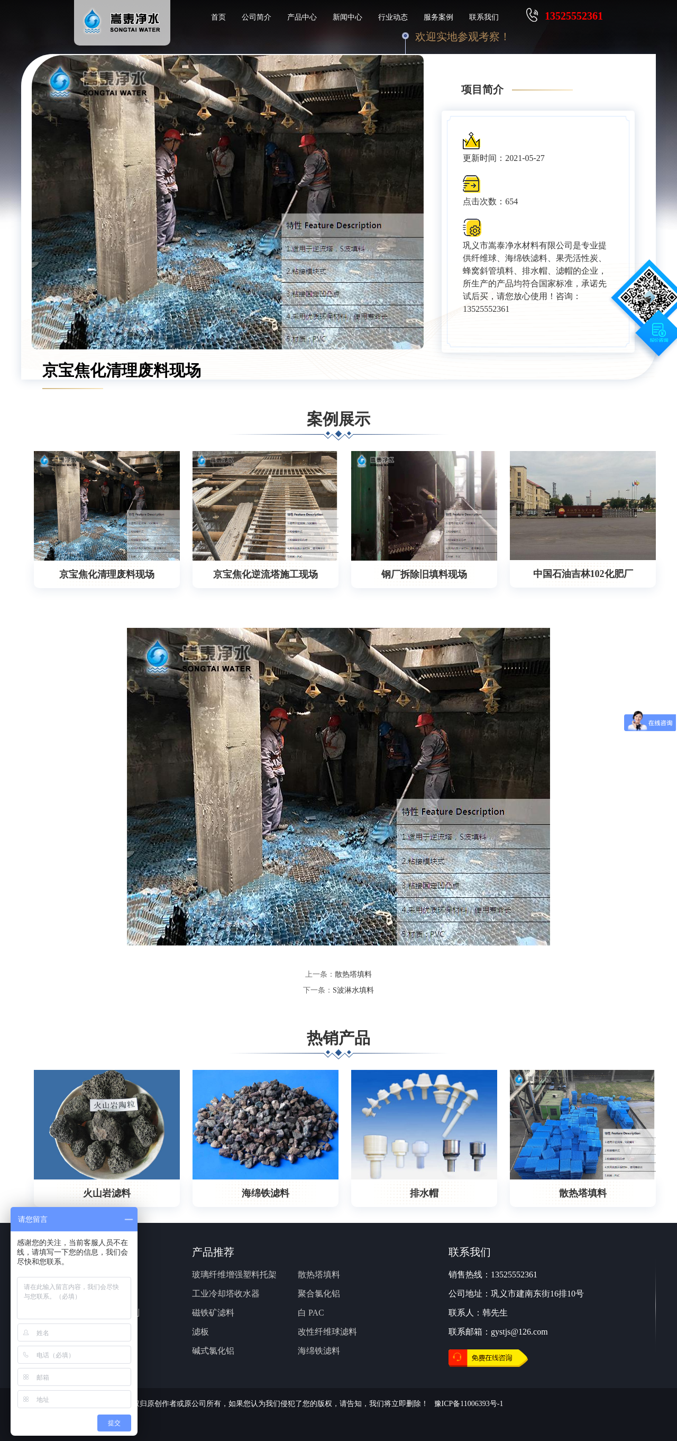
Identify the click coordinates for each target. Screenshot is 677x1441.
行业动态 (393, 17)
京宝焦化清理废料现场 (106, 574)
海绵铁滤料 (265, 1193)
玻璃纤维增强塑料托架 (234, 1274)
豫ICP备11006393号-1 (469, 1404)
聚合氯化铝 (319, 1293)
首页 (218, 17)
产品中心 (302, 17)
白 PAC (311, 1312)
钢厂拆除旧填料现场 (424, 574)
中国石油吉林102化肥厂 (583, 574)
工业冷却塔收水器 (226, 1293)
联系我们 (484, 17)
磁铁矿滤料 (213, 1312)
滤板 (200, 1331)
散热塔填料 (353, 974)
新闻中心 (347, 17)
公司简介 (256, 17)
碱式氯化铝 (213, 1350)
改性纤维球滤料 (327, 1331)
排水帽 (424, 1193)
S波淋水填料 (353, 990)
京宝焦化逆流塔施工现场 (265, 574)
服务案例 (438, 17)
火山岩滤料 (107, 1193)
